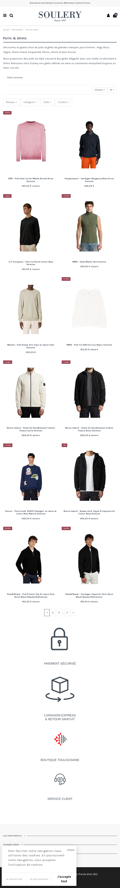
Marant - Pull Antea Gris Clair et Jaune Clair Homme (30, 346)
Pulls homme (15, 77)
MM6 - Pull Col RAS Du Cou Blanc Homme (89, 344)
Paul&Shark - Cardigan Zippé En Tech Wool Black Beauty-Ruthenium (89, 595)
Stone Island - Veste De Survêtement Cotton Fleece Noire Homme (89, 429)
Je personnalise (39, 879)
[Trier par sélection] (100, 90)
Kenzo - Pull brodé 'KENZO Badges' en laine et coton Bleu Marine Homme (30, 512)
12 (112, 89)
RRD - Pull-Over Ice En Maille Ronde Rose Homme (30, 180)
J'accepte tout (64, 879)
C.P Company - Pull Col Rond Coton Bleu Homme (31, 263)
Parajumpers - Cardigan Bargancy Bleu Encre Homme (89, 180)
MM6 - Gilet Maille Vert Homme (89, 261)
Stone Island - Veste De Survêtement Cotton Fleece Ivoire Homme (31, 429)
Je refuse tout (14, 879)
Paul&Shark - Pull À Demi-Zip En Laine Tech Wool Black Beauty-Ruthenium (31, 595)
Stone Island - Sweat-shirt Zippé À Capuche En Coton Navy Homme (89, 512)
